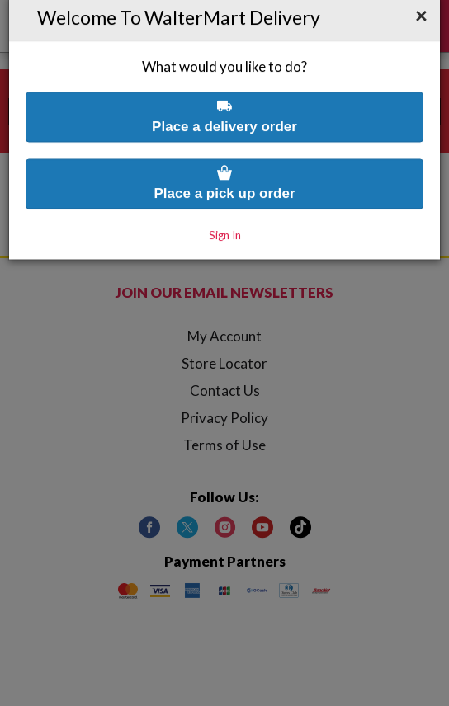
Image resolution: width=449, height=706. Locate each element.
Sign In (225, 200)
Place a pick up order (224, 148)
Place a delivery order (224, 81)
